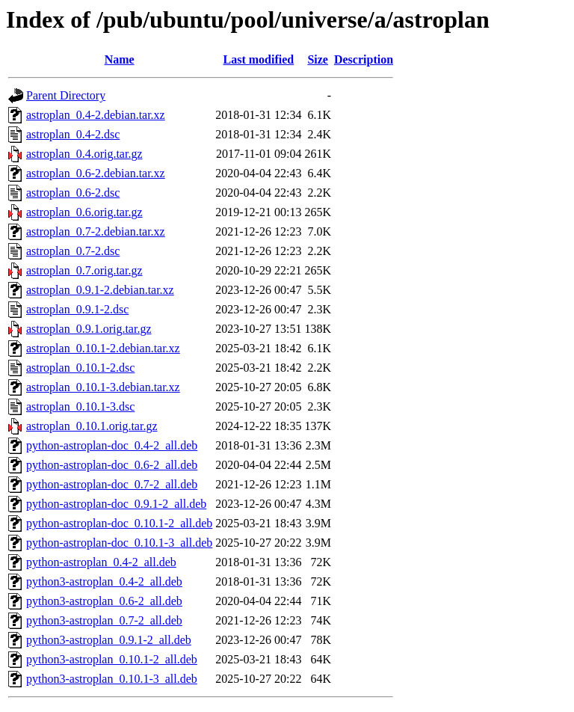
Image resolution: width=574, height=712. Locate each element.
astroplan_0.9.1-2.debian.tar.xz (100, 289)
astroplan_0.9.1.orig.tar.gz (89, 328)
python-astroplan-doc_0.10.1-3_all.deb (119, 542)
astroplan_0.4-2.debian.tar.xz (95, 114)
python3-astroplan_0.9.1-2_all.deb (108, 639)
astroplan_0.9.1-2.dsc (77, 309)
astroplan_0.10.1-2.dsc (80, 367)
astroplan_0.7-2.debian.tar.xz (95, 231)
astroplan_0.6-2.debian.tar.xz (95, 173)
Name (120, 59)
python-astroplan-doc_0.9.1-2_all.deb (116, 503)
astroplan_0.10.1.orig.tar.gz (92, 426)
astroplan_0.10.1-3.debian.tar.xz (103, 387)
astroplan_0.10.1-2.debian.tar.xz (103, 348)
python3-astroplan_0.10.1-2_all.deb (111, 659)
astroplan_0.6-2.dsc (73, 192)
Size (317, 59)
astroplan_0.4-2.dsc (73, 134)
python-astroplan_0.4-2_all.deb (101, 562)
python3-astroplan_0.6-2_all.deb (104, 601)
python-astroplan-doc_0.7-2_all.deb (111, 484)
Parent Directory (65, 95)
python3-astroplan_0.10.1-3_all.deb (111, 678)
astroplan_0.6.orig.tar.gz (84, 212)
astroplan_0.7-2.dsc (73, 251)
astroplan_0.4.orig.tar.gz (84, 153)
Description (363, 59)
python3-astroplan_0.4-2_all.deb (104, 581)
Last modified (258, 59)
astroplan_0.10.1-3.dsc (80, 406)
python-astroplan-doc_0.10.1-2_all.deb (119, 523)
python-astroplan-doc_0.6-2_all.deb (111, 464)
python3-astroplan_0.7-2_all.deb (104, 620)
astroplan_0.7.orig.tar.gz (84, 270)
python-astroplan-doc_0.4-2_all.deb (111, 445)
